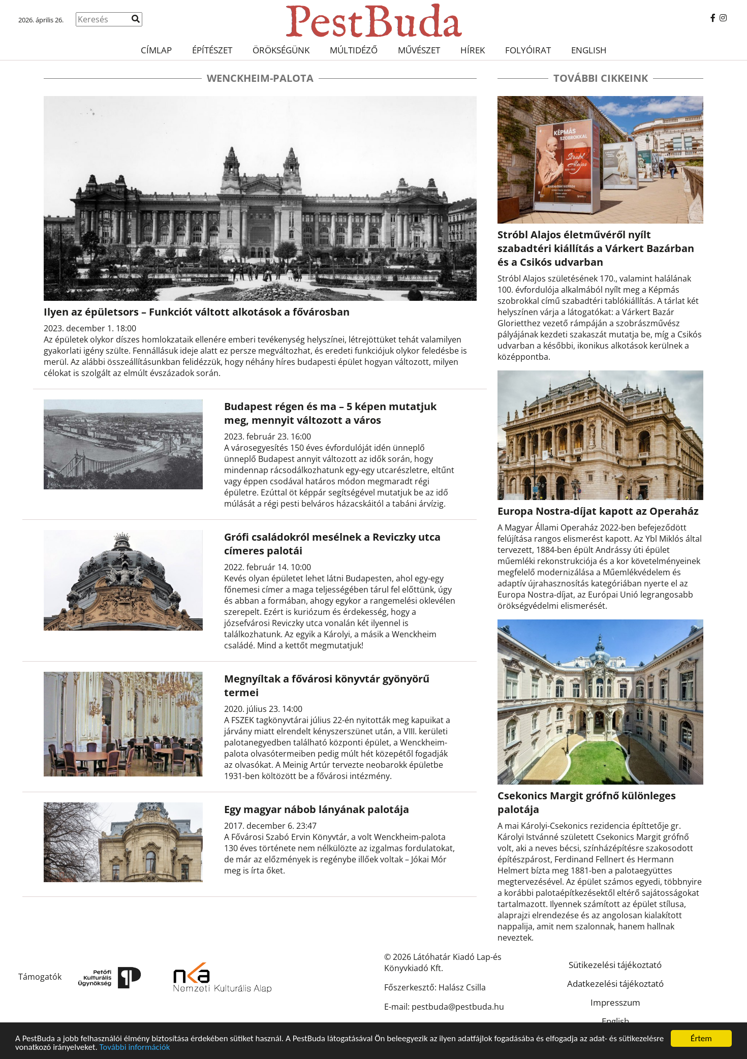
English (589, 50)
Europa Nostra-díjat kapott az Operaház (598, 511)
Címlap (156, 50)
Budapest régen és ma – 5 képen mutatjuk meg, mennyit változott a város (330, 413)
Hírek (472, 50)
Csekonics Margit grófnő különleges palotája (586, 802)
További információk (135, 1050)
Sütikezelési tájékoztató (615, 965)
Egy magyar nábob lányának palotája (316, 809)
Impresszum (615, 1002)
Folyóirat (528, 50)
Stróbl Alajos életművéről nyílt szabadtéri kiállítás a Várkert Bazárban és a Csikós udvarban (595, 248)
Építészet (212, 50)
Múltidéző (354, 50)
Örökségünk (281, 50)
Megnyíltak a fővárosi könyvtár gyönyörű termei (326, 685)
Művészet (419, 50)
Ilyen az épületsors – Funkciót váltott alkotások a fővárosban (197, 312)
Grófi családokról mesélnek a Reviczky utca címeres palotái (332, 543)
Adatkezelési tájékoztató (615, 983)
